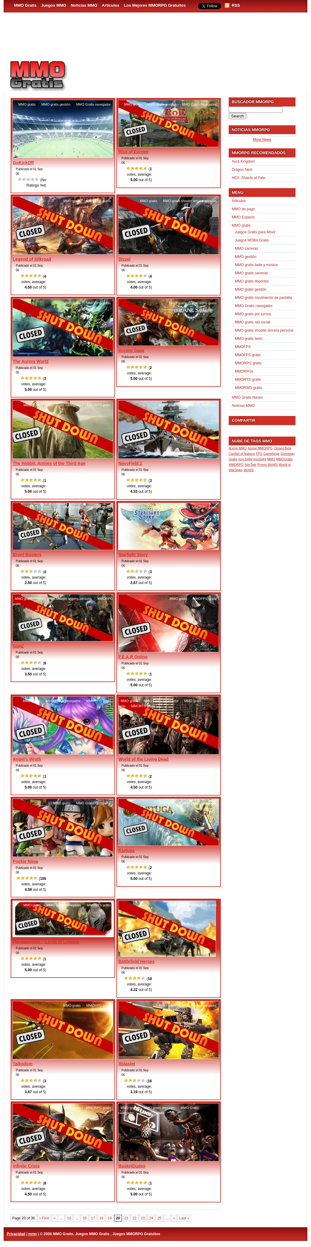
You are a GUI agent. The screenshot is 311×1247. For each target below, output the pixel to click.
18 (101, 1218)
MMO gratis (27, 104)
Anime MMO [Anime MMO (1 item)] (238, 448)
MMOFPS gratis (205, 598)
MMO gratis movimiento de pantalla (263, 298)
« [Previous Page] (54, 1218)
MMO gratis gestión (55, 104)
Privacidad (16, 1234)
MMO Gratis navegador (93, 104)
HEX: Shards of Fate (248, 178)
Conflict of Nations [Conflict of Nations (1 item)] (242, 453)
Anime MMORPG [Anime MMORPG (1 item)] (260, 448)
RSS (236, 5)
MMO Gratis (25, 5)
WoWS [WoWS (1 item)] (249, 470)
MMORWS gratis (248, 388)
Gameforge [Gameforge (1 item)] (271, 453)
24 (151, 1218)
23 (143, 1218)
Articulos (239, 201)
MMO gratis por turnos (253, 314)
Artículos (110, 5)
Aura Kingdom (243, 161)
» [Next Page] (174, 1218)
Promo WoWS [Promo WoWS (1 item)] (267, 464)
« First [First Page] (44, 1218)
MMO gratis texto (248, 338)
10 (69, 1218)
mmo (32, 1234)
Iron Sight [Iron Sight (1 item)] (245, 459)
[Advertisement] (190, 73)
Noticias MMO (84, 5)
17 (93, 1218)
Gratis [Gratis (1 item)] (233, 459)
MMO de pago (243, 209)
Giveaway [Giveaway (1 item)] (288, 453)
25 (159, 1218)
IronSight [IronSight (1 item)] (259, 459)
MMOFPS (243, 347)
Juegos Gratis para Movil (255, 232)
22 (134, 1218)
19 (109, 1218)
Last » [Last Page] (184, 1218)
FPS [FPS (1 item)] (259, 453)
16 (85, 1218)
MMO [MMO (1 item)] (271, 459)
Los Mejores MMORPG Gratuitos (155, 5)
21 (126, 1218)
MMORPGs (244, 371)
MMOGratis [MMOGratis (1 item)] (284, 459)
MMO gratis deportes (159, 1108)
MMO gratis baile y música (256, 265)
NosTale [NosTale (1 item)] (250, 464)
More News (262, 139)
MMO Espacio (243, 217)
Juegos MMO (53, 5)
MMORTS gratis (99, 405)
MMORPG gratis (98, 201)
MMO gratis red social (252, 322)
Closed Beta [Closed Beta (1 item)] (282, 448)
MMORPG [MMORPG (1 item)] (236, 464)
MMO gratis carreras (251, 273)
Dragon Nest (242, 169)
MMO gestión (245, 257)
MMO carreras (246, 248)
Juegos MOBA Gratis (252, 240)
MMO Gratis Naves (247, 397)
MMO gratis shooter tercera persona (190, 201)
